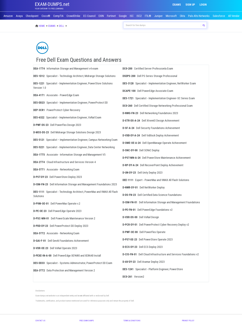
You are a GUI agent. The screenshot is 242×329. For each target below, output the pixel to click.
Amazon (8, 16)
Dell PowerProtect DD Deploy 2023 (60, 225)
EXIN (101, 16)
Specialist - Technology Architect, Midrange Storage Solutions (74, 76)
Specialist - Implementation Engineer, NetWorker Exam (159, 83)
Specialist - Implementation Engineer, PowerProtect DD (70, 102)
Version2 (133, 276)
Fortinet (111, 16)
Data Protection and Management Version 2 (64, 270)
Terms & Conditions (131, 321)
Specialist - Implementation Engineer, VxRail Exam (67, 117)
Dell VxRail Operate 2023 (55, 248)
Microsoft (171, 16)
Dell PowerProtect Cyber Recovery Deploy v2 (156, 224)
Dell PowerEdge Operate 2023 (57, 211)
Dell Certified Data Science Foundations (152, 194)
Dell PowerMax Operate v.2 (56, 203)
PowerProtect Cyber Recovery (56, 110)
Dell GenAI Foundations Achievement (61, 240)
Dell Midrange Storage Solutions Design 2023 (67, 132)
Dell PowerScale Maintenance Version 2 (64, 218)
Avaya (19, 16)
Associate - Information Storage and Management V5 (69, 154)
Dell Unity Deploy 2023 (143, 172)
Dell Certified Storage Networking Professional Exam (158, 105)
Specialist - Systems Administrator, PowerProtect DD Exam (72, 263)
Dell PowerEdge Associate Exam (148, 90)
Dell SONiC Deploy (141, 150)
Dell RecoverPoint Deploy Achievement (153, 165)
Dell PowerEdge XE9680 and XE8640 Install (67, 255)
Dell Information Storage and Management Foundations (161, 202)
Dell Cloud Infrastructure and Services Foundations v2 (161, 254)
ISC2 (139, 16)
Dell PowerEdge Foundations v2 (148, 209)
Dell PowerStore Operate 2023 (148, 239)
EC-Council (89, 16)
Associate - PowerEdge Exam (56, 95)
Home (42, 25)
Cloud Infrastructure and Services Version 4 (64, 162)
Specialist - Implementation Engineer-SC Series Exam (159, 98)
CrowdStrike (74, 16)
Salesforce (219, 16)
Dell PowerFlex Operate (144, 232)
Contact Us (40, 321)
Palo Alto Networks (199, 16)
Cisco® (46, 16)
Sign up (190, 4)
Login (203, 4)
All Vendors (234, 16)
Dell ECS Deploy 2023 (143, 246)
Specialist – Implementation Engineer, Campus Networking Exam (75, 139)
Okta (183, 16)
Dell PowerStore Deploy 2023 (57, 177)
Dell (61, 25)
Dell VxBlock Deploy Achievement (151, 135)
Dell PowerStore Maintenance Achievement (157, 157)
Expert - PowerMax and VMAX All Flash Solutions (156, 180)
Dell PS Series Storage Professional (150, 76)
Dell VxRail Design (141, 217)
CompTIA (58, 16)
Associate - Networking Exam (56, 169)
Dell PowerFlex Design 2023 (57, 124)
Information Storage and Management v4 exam (65, 68)
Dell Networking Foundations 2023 (150, 113)
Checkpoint (32, 16)
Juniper (158, 16)
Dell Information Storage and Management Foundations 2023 (75, 184)
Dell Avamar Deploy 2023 (144, 261)
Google (123, 16)
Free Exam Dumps (86, 321)
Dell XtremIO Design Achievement (151, 120)
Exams (177, 4)
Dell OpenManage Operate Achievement (155, 142)
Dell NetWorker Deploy (144, 187)
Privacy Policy (188, 321)
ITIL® (148, 16)
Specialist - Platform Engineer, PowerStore (153, 269)
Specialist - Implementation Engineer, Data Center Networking (74, 147)
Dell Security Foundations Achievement (151, 128)
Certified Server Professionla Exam (148, 68)
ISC (132, 16)
